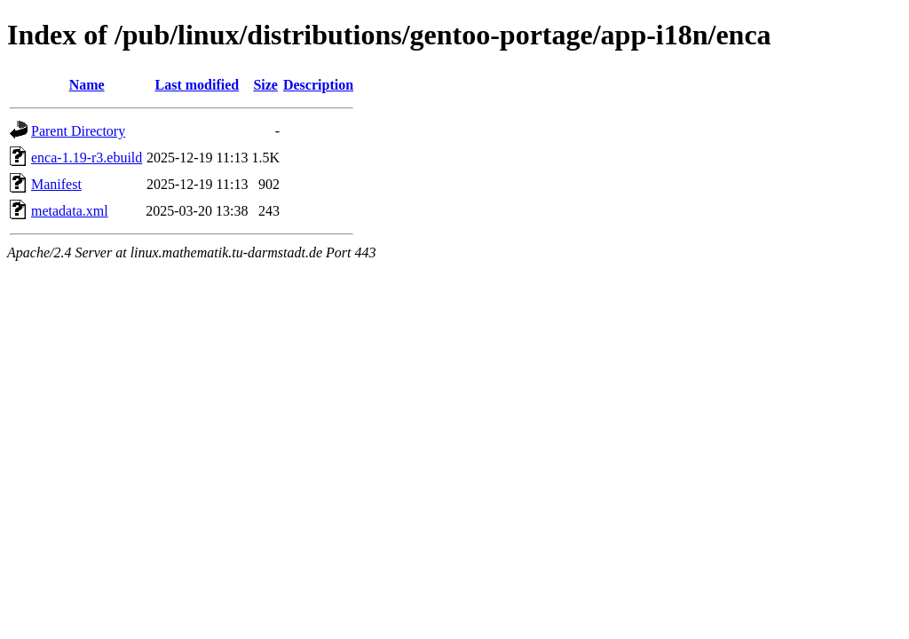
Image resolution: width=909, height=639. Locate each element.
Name (87, 84)
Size (265, 84)
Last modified (197, 84)
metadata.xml (69, 210)
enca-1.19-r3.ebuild (86, 157)
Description (318, 84)
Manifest (56, 184)
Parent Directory (78, 130)
